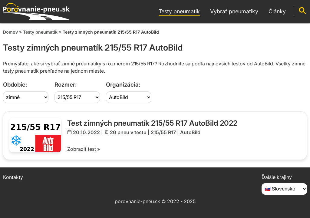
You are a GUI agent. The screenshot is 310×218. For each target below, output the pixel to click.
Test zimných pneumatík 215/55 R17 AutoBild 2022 (152, 123)
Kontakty (13, 177)
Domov (10, 32)
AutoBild (190, 132)
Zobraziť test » (83, 149)
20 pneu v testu (128, 132)
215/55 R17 (163, 132)
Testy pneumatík (40, 32)
